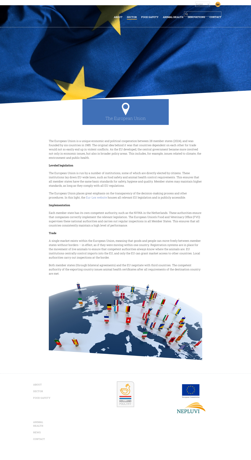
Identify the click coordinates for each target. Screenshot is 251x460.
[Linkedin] (217, 4)
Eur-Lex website (96, 197)
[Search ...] (202, 14)
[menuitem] (120, 17)
